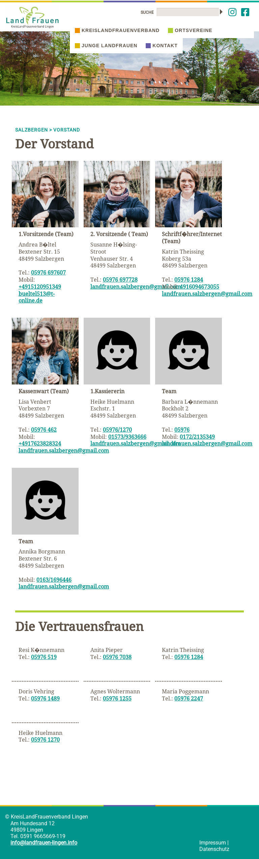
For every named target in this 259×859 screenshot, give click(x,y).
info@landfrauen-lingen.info (43, 842)
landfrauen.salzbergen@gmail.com (135, 286)
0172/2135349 (197, 436)
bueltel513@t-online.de (37, 297)
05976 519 (44, 657)
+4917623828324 (40, 443)
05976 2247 (188, 698)
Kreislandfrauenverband (117, 30)
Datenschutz (214, 849)
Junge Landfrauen (106, 45)
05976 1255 (117, 698)
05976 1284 (188, 279)
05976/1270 (117, 429)
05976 (182, 429)
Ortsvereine (190, 30)
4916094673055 (199, 286)
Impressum (212, 842)
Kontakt (161, 45)
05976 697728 (120, 279)
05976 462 (44, 429)
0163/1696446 (53, 579)
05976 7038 (117, 657)
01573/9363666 (127, 436)
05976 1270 (45, 739)
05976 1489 (45, 698)
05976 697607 (48, 272)
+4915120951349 (40, 286)
